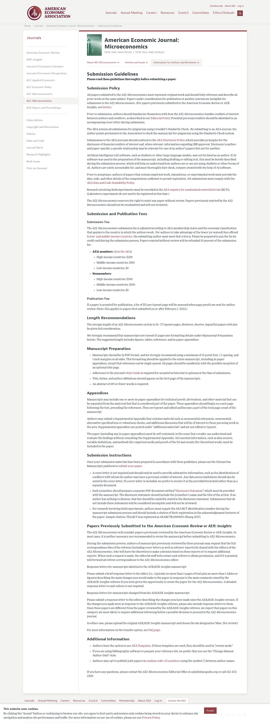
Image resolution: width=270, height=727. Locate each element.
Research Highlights (38, 154)
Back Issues (33, 161)
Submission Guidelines (110, 25)
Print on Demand (37, 168)
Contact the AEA (177, 700)
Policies (31, 134)
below (106, 107)
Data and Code (35, 141)
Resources (167, 13)
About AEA (230, 6)
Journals (111, 13)
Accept (210, 710)
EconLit (183, 13)
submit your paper (130, 466)
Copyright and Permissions (43, 127)
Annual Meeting (132, 13)
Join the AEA (123, 252)
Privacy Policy (151, 718)
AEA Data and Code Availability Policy (110, 183)
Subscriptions (35, 120)
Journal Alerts (35, 147)
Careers (151, 13)
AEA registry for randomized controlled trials (192, 190)
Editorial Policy (160, 118)
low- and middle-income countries (111, 236)
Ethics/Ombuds (223, 13)
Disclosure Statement (189, 491)
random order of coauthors (163, 661)
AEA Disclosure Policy (170, 140)
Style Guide (133, 373)
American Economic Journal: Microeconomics (70, 25)
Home (27, 25)
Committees (200, 13)
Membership (216, 6)
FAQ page (154, 630)
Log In (241, 6)
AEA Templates (141, 646)
